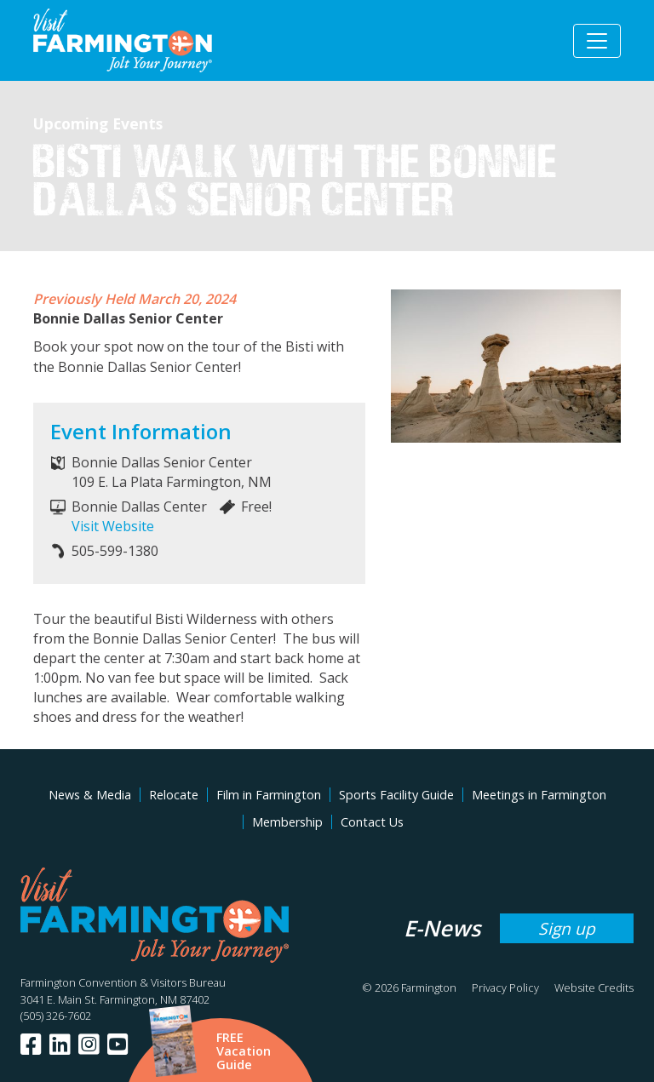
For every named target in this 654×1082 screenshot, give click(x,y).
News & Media (90, 794)
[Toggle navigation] (597, 41)
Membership (287, 822)
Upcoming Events (98, 123)
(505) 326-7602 (55, 1015)
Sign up (566, 928)
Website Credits (594, 987)
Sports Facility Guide (396, 794)
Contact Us (372, 822)
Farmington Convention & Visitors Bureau (123, 982)
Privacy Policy (505, 987)
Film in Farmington (268, 794)
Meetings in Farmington (539, 794)
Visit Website (113, 526)
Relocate (173, 794)
